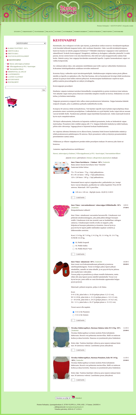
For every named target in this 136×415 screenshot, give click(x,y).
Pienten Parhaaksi (103, 26)
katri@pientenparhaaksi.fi (74, 407)
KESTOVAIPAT (116, 26)
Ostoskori (78, 398)
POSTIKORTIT (13, 82)
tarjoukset (27, 31)
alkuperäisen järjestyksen (102, 158)
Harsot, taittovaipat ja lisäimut (19, 64)
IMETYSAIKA (13, 54)
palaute (49, 31)
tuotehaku (39, 31)
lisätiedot (106, 162)
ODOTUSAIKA (13, 51)
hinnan (89, 158)
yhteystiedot (95, 31)
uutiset (58, 31)
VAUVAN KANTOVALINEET (18, 56)
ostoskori (118, 31)
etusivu (17, 31)
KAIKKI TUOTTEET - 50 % (18, 48)
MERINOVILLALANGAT (17, 72)
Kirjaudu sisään (128, 26)
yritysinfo (107, 31)
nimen (74, 158)
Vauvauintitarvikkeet (16, 69)
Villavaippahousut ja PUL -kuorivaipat (22, 66)
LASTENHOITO (13, 74)
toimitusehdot (80, 31)
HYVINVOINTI (13, 80)
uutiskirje (67, 31)
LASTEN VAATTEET (15, 77)
